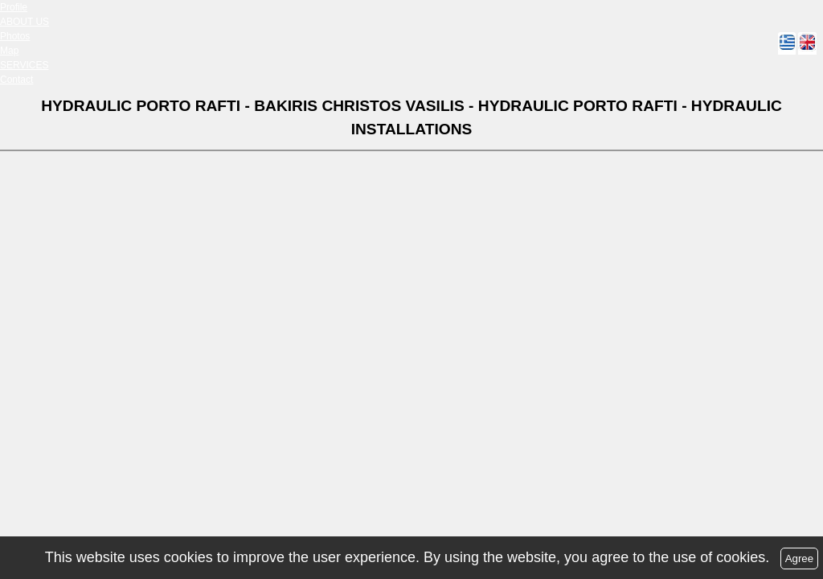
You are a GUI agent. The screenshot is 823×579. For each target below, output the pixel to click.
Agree (799, 558)
